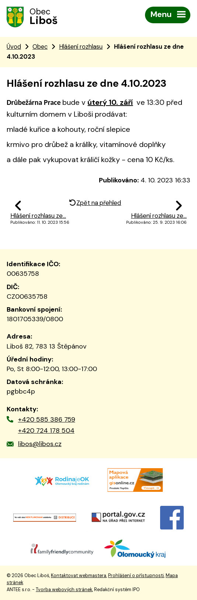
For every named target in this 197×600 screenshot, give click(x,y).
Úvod (14, 47)
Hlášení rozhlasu (81, 47)
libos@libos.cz (40, 443)
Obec (40, 47)
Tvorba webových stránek (64, 590)
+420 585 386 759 (46, 419)
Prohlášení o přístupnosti (136, 576)
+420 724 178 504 (46, 430)
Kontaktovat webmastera (78, 576)
